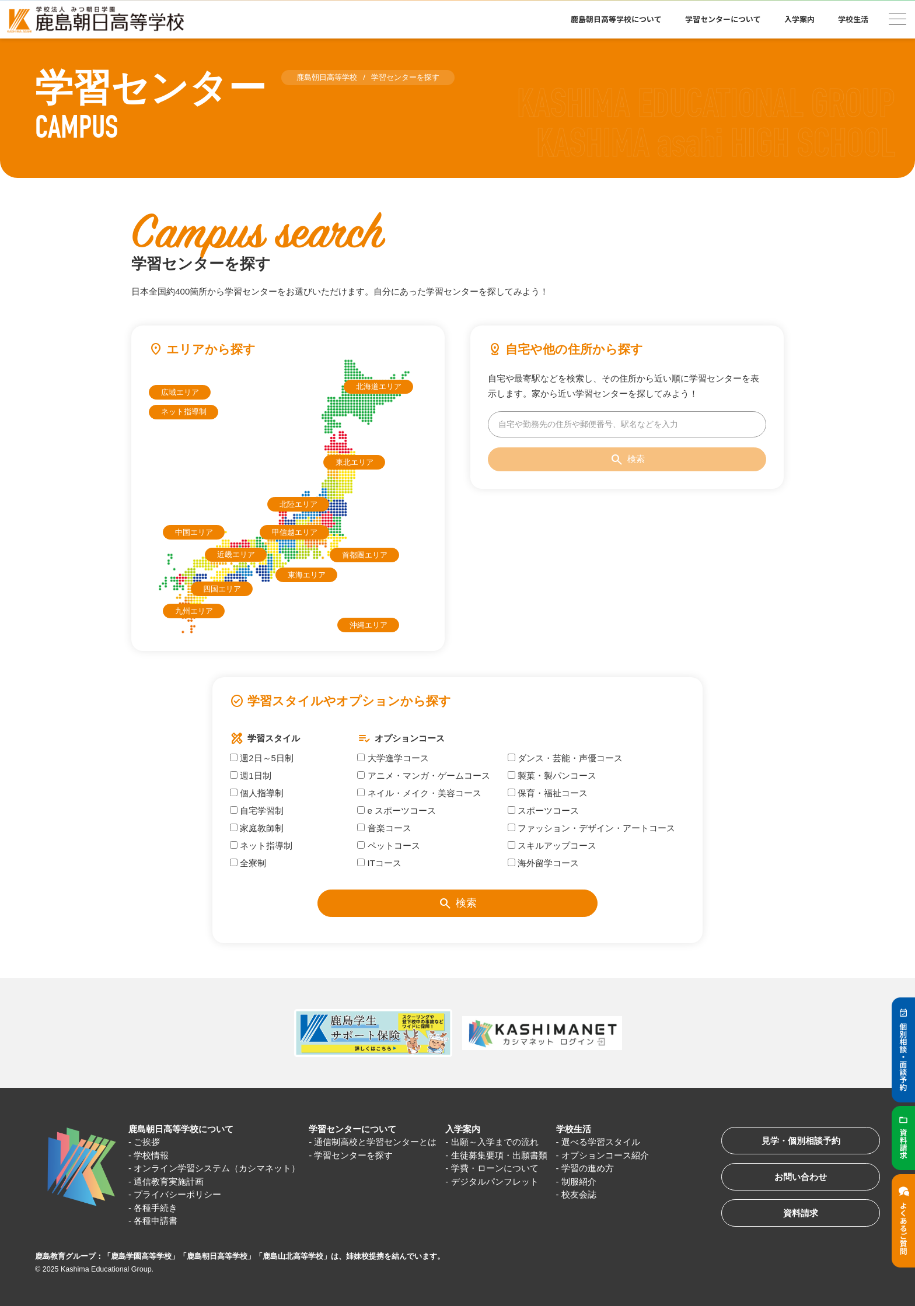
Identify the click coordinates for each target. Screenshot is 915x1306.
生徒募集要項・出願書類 (499, 1155)
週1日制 (250, 775)
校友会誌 (578, 1194)
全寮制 (248, 863)
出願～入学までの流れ (495, 1142)
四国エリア (222, 588)
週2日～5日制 (262, 758)
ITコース (379, 863)
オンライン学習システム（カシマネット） (217, 1168)
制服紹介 (578, 1181)
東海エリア (307, 574)
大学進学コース (392, 758)
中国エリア (194, 532)
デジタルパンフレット (495, 1181)
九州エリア (194, 611)
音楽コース (384, 828)
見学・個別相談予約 (801, 1141)
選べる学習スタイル (600, 1142)
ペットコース (388, 845)
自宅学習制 (257, 810)
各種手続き (155, 1208)
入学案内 (799, 18)
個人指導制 (257, 793)
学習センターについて (723, 18)
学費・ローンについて (495, 1168)
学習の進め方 (587, 1168)
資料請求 (800, 1213)
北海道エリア (378, 386)
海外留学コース (543, 863)
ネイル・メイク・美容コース (419, 793)
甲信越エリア (294, 532)
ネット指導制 (184, 411)
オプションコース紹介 (605, 1155)
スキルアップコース (552, 845)
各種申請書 (155, 1221)
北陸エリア (298, 504)
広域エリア (180, 392)
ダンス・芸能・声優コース (565, 758)
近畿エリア (236, 554)
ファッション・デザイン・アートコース (591, 828)
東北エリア (354, 462)
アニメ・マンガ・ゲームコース (423, 775)
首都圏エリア (364, 555)
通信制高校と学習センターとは (375, 1142)
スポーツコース (543, 810)
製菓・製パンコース (552, 775)
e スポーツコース (396, 810)
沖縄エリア (368, 625)
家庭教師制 (257, 828)
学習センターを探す (353, 1155)
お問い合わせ (800, 1177)
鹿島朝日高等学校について (616, 18)
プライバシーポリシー (177, 1194)
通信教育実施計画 (169, 1181)
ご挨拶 (147, 1142)
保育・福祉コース (548, 793)
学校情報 (151, 1155)
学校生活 (853, 18)
